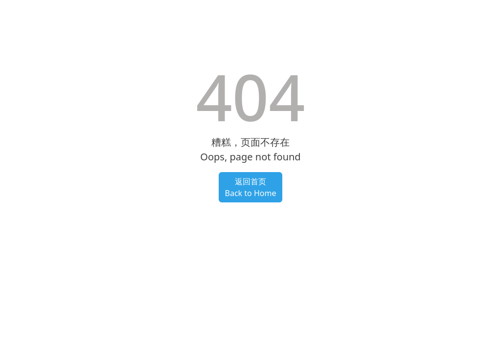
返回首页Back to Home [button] (250, 187)
